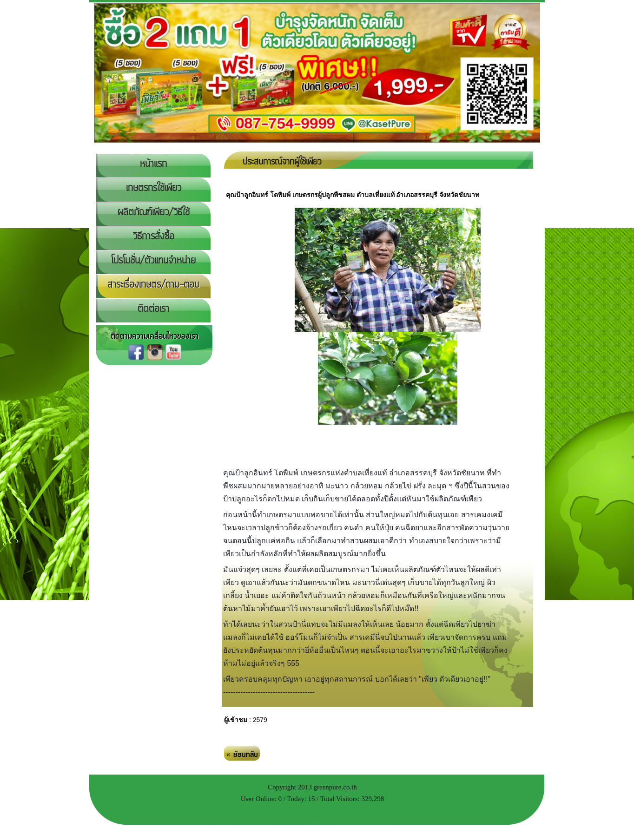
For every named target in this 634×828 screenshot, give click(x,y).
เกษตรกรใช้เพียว (153, 188)
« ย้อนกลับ (242, 754)
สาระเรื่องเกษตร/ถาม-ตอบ (153, 284)
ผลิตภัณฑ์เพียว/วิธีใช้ (154, 212)
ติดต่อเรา (153, 309)
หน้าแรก (153, 164)
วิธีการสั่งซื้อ (153, 236)
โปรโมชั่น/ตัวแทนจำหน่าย (153, 260)
